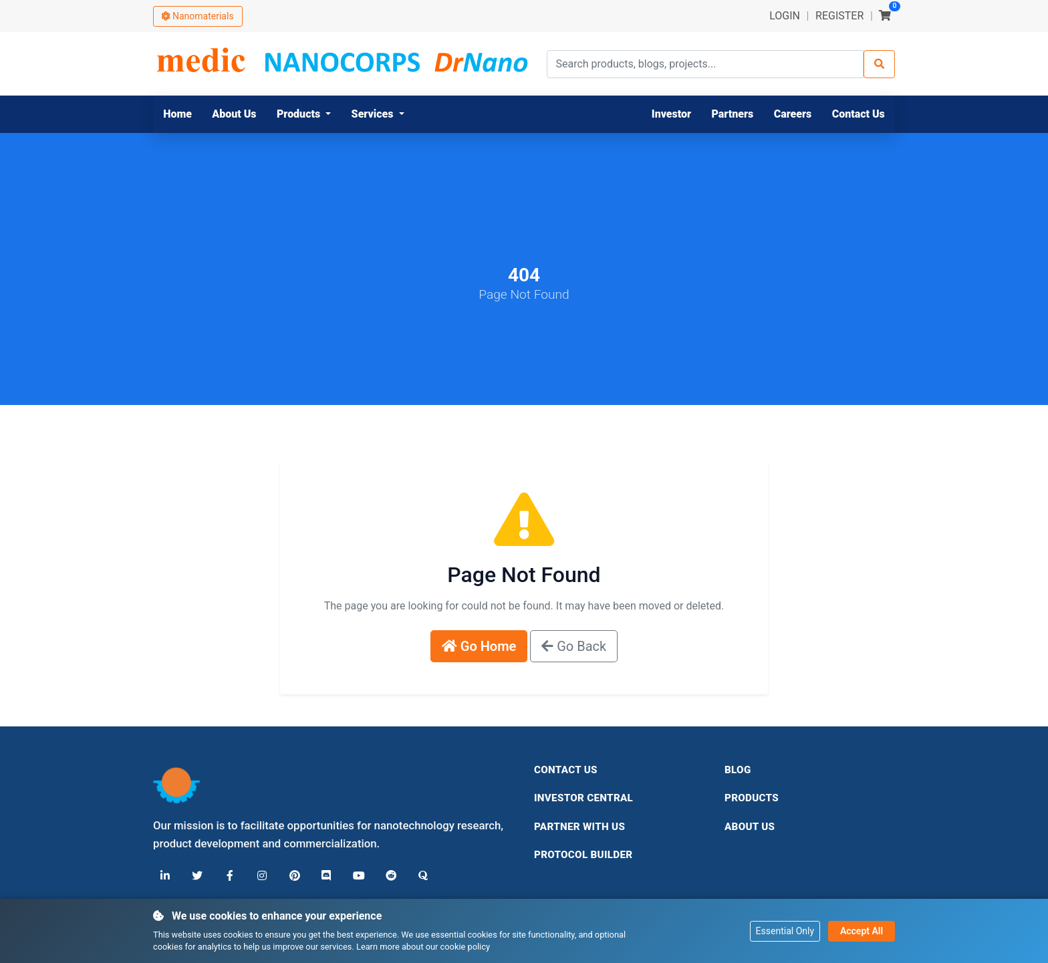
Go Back (573, 646)
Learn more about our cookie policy (423, 947)
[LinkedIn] (165, 876)
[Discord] (325, 876)
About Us (750, 827)
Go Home (479, 646)
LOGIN (784, 15)
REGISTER (839, 15)
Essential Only (785, 930)
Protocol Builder (583, 855)
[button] (304, 114)
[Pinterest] (293, 876)
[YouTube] (358, 876)
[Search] (879, 64)
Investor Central (583, 798)
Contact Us (566, 770)
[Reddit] (390, 876)
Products (752, 798)
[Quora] (422, 876)
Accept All (861, 930)
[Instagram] (261, 876)
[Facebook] (229, 876)
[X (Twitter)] (197, 876)
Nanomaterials (198, 16)
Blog (738, 770)
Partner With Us (579, 827)
